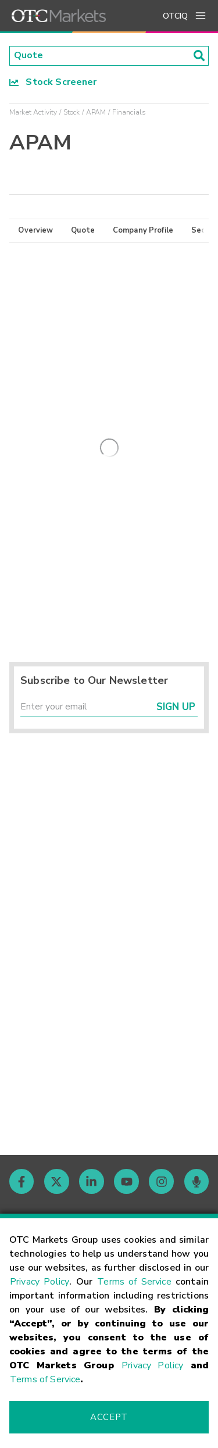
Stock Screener (53, 82)
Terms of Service (134, 1281)
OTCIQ (175, 16)
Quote (83, 231)
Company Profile (143, 231)
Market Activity (33, 112)
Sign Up (175, 707)
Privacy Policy (39, 1281)
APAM (96, 112)
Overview (35, 231)
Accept (108, 1417)
